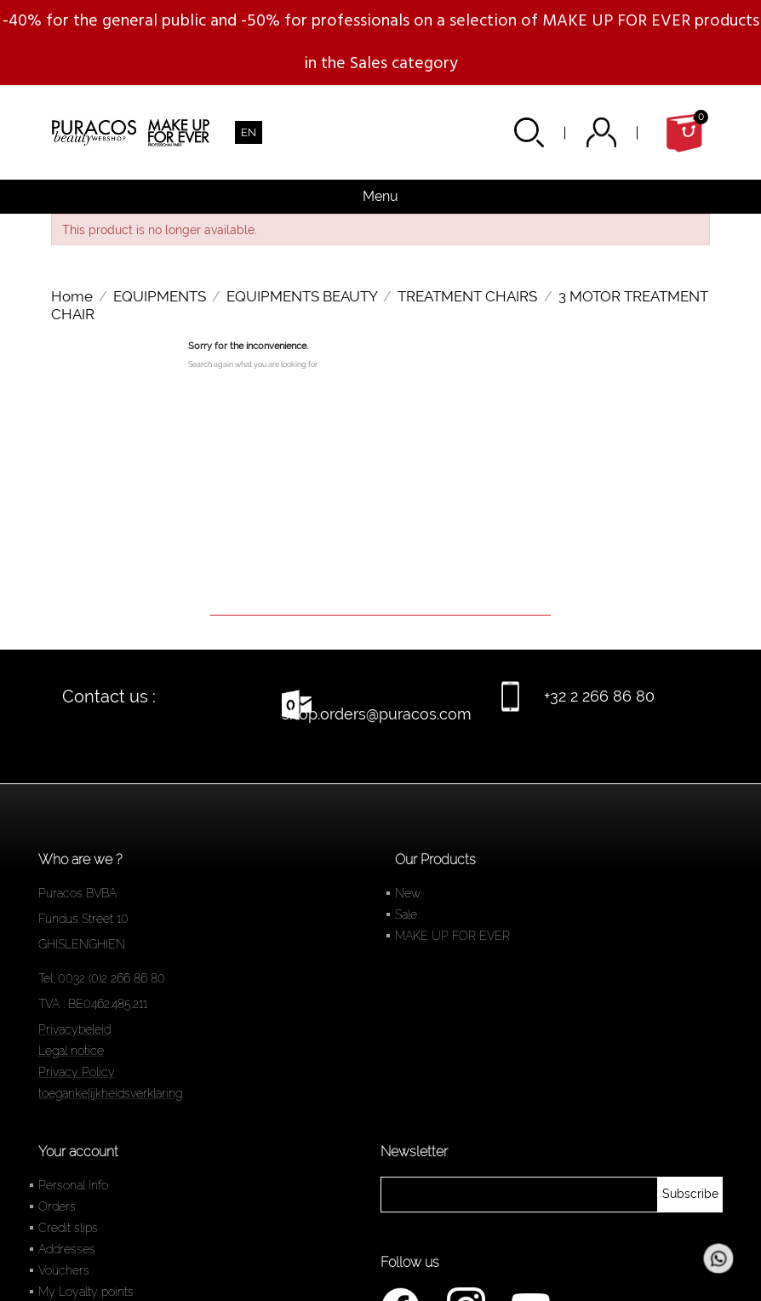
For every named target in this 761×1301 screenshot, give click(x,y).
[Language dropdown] (248, 132)
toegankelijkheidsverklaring (110, 1093)
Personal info (73, 1185)
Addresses (66, 1249)
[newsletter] (690, 1194)
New (408, 893)
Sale (406, 914)
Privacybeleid (74, 1029)
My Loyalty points (86, 1291)
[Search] (380, 591)
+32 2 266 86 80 (599, 696)
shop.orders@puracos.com (377, 714)
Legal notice (71, 1050)
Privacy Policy (76, 1072)
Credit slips (68, 1228)
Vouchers (63, 1270)
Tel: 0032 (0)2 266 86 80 (101, 978)
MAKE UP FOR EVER (452, 936)
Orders (57, 1206)
